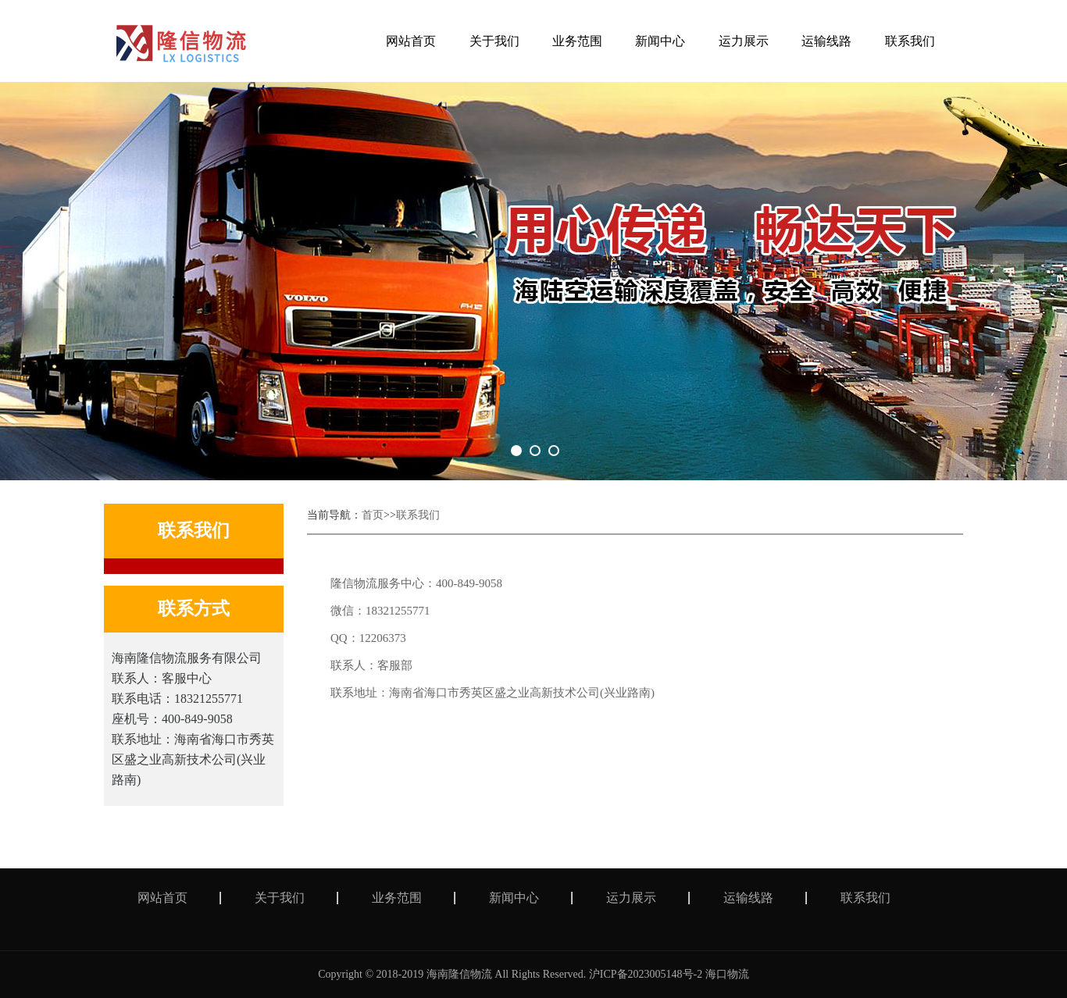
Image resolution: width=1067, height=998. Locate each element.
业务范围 (397, 897)
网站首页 (162, 897)
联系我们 (418, 515)
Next (1008, 281)
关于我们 (280, 897)
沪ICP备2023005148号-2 (645, 974)
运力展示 (631, 897)
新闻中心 (514, 897)
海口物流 (727, 974)
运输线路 (748, 897)
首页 (373, 515)
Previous (58, 281)
